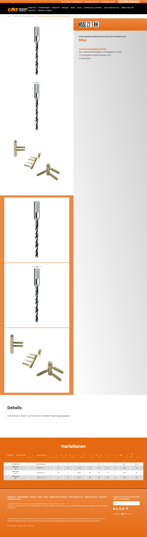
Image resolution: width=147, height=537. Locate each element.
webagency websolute (122, 514)
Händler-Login (108, 2)
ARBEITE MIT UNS (127, 8)
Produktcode (20, 455)
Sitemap (31, 526)
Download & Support (93, 8)
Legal (79, 8)
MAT (121, 455)
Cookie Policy (22, 526)
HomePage (32, 8)
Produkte (56, 8)
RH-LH (132, 455)
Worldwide (77, 2)
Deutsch (95, 2)
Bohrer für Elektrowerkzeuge (24, 16)
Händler (65, 8)
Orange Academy (45, 10)
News (73, 8)
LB (96, 455)
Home (9, 16)
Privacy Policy (11, 526)
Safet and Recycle (111, 8)
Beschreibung (42, 455)
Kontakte (32, 10)
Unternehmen (43, 8)
